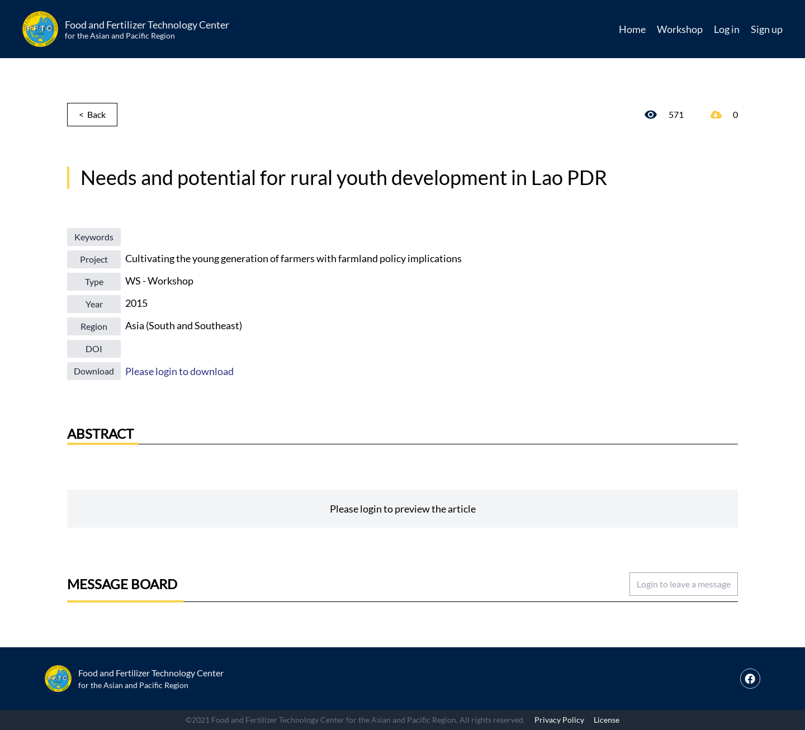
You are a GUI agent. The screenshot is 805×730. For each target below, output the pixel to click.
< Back (92, 114)
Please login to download (179, 371)
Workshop (680, 29)
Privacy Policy (559, 719)
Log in (727, 29)
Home (632, 29)
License (606, 719)
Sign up (767, 29)
